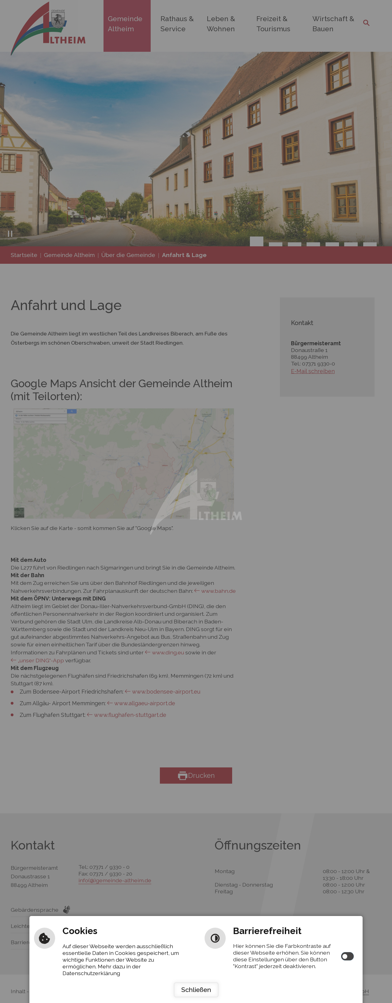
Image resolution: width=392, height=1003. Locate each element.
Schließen (196, 990)
